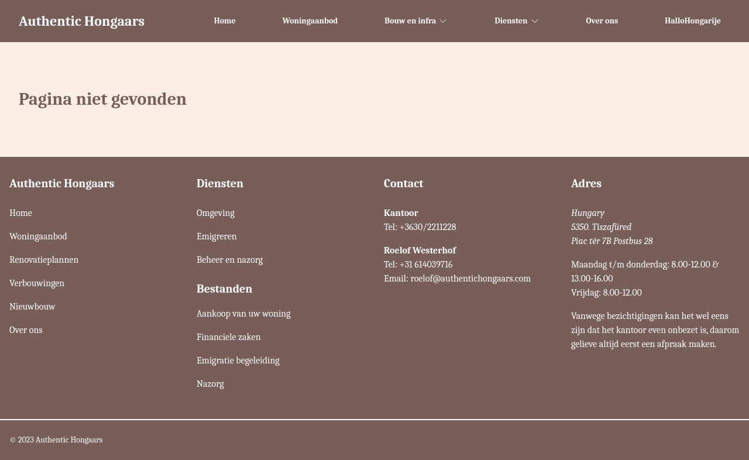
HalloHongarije (693, 21)
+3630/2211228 (428, 227)
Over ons (602, 21)
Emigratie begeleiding (238, 360)
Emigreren (217, 236)
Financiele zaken (229, 337)
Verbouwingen (36, 283)
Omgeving (216, 213)
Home (225, 21)
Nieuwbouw (32, 306)
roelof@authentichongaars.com (471, 278)
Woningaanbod (310, 21)
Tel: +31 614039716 (418, 264)
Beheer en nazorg (230, 260)
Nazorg (210, 384)
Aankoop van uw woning (244, 313)
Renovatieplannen (43, 260)
